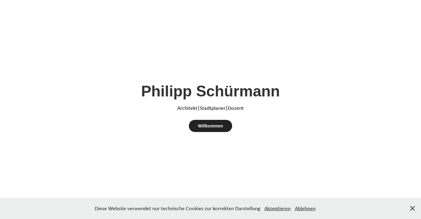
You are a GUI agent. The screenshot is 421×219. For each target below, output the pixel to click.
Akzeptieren (277, 208)
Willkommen (210, 125)
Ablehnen (305, 208)
